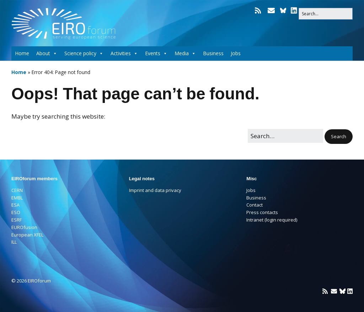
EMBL (17, 197)
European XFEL (27, 235)
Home (22, 53)
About (46, 53)
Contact (254, 205)
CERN (17, 190)
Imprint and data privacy (155, 190)
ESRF (16, 220)
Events (156, 53)
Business (213, 53)
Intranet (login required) (271, 220)
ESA (15, 205)
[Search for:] (326, 14)
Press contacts (262, 212)
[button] (339, 136)
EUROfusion (24, 227)
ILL (14, 242)
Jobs (236, 53)
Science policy (83, 53)
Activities (124, 53)
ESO (15, 212)
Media (185, 53)
